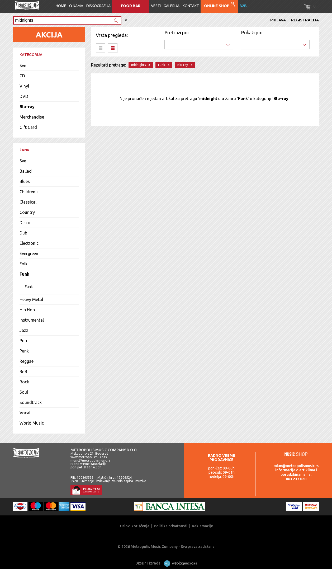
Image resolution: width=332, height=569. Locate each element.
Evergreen (29, 253)
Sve (23, 65)
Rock (24, 381)
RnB (23, 371)
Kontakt (191, 6)
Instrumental (32, 320)
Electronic (29, 243)
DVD (24, 96)
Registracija (305, 20)
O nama (76, 6)
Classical (28, 202)
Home (61, 6)
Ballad (26, 171)
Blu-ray (27, 106)
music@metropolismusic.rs (90, 460)
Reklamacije (202, 526)
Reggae (27, 361)
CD (22, 75)
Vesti (156, 6)
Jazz (24, 330)
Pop (23, 340)
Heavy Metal (31, 299)
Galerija (171, 6)
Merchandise (32, 117)
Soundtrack (31, 402)
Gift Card (28, 127)
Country (27, 212)
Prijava (278, 20)
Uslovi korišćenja (134, 526)
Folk (23, 263)
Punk (24, 351)
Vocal (25, 412)
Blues (25, 181)
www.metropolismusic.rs (88, 457)
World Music (32, 423)
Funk (24, 274)
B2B (243, 6)
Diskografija (98, 6)
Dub (23, 233)
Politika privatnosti (170, 526)
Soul (24, 392)
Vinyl (24, 86)
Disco (25, 222)
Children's (29, 191)
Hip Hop (27, 309)
